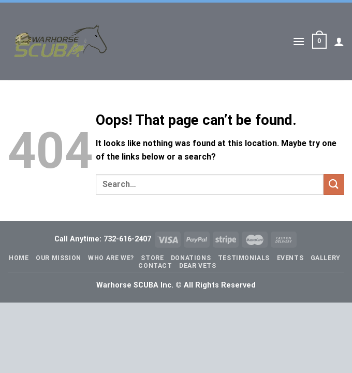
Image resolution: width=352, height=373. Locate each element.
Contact (155, 265)
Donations (191, 258)
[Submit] (334, 184)
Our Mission (58, 258)
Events (290, 258)
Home (18, 258)
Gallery (326, 258)
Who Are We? (111, 258)
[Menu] (298, 41)
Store (152, 258)
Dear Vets (197, 265)
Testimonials (244, 258)
